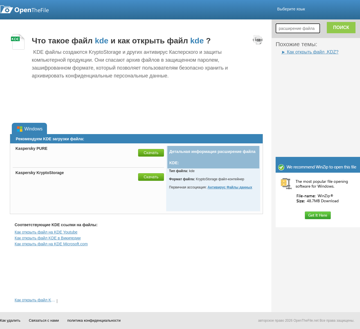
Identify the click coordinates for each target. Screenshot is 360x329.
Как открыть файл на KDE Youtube (46, 232)
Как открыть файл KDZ (35, 300)
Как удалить (10, 320)
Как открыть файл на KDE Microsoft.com (51, 244)
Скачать (151, 152)
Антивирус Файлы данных (230, 187)
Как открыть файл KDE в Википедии (48, 238)
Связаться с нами (44, 320)
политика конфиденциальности (93, 320)
